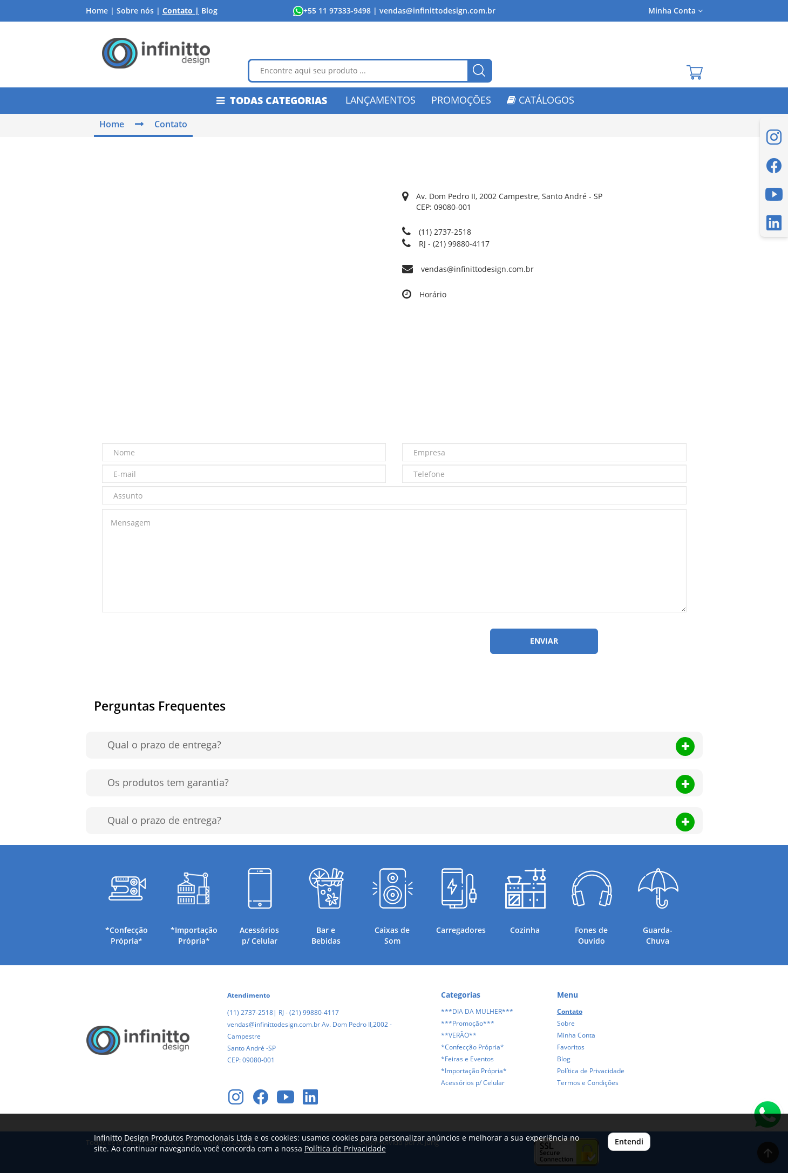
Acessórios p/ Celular (473, 1082)
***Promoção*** (467, 1023)
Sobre (566, 1023)
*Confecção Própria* (472, 1047)
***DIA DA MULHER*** (477, 1011)
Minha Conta (675, 10)
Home (111, 124)
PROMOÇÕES (461, 99)
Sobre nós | (138, 10)
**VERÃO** (459, 1035)
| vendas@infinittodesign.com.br (433, 10)
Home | (100, 10)
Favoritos (571, 1047)
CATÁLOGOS (540, 99)
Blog (209, 10)
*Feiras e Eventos (467, 1058)
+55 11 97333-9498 (337, 10)
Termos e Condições (588, 1082)
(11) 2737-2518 (445, 232)
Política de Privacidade (590, 1070)
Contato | (180, 10)
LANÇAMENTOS (380, 99)
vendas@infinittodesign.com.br (477, 269)
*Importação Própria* (474, 1070)
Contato (170, 124)
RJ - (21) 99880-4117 (454, 243)
